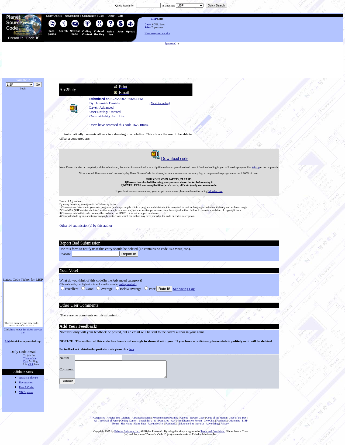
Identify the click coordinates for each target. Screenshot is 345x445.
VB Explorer (26, 392)
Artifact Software (28, 377)
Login (23, 88)
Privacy (224, 426)
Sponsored (170, 43)
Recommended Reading (165, 420)
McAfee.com (215, 191)
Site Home (126, 426)
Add (7, 341)
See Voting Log (183, 289)
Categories (99, 420)
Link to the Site (186, 426)
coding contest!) (127, 284)
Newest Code (197, 420)
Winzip (255, 167)
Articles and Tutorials (118, 420)
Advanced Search (141, 420)
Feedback (221, 423)
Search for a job (147, 423)
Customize (234, 423)
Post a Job (163, 423)
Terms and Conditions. (213, 434)
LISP (154, 18)
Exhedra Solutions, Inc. (127, 434)
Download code (168, 158)
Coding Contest (128, 423)
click (30, 364)
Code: (148, 24)
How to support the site (157, 33)
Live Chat (209, 423)
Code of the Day (238, 420)
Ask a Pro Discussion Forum (186, 423)
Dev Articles (26, 382)
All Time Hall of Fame (106, 423)
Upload (184, 420)
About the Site (156, 426)
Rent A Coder (26, 387)
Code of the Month (216, 420)
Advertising (212, 426)
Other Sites (140, 426)
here (12, 329)
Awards (200, 426)
